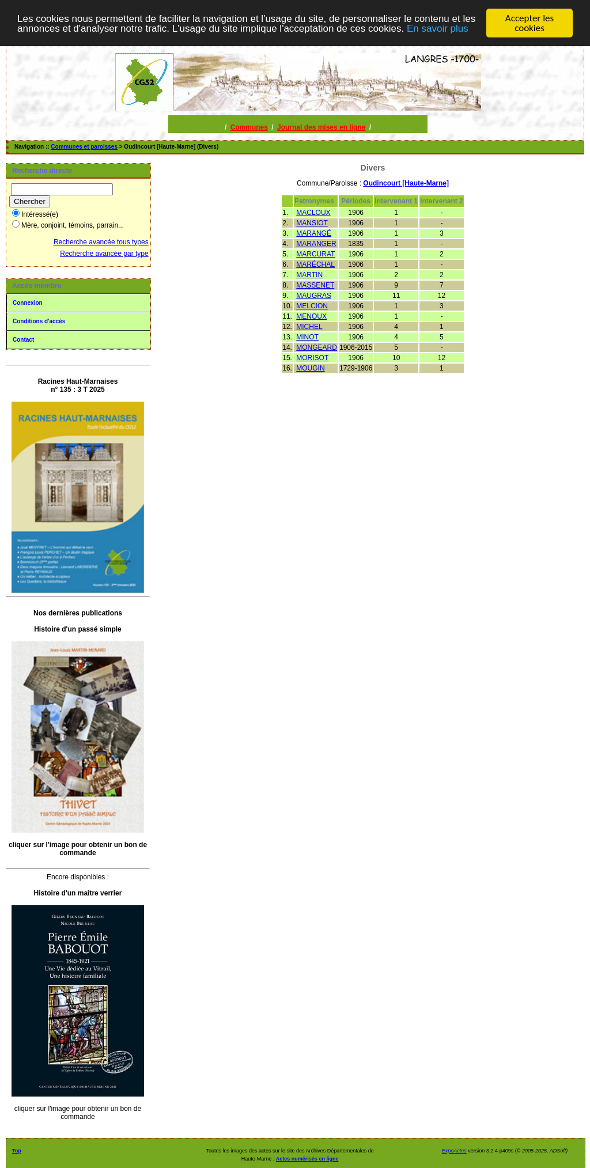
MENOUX (311, 316)
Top (16, 1151)
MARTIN (309, 275)
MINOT (307, 337)
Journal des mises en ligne (321, 127)
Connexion (28, 303)
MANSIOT (312, 223)
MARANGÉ (313, 233)
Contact (23, 340)
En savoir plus (437, 28)
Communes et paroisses (84, 146)
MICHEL (309, 327)
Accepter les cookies (529, 23)
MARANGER (316, 244)
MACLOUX (313, 213)
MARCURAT (315, 254)
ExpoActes (454, 1151)
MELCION (312, 306)
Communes (249, 127)
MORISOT (312, 358)
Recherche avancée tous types (101, 242)
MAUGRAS (313, 296)
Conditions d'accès (39, 321)
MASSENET (315, 285)
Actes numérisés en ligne (307, 1159)
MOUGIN (310, 368)
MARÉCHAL (315, 264)
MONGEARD (316, 347)
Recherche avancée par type (104, 254)
